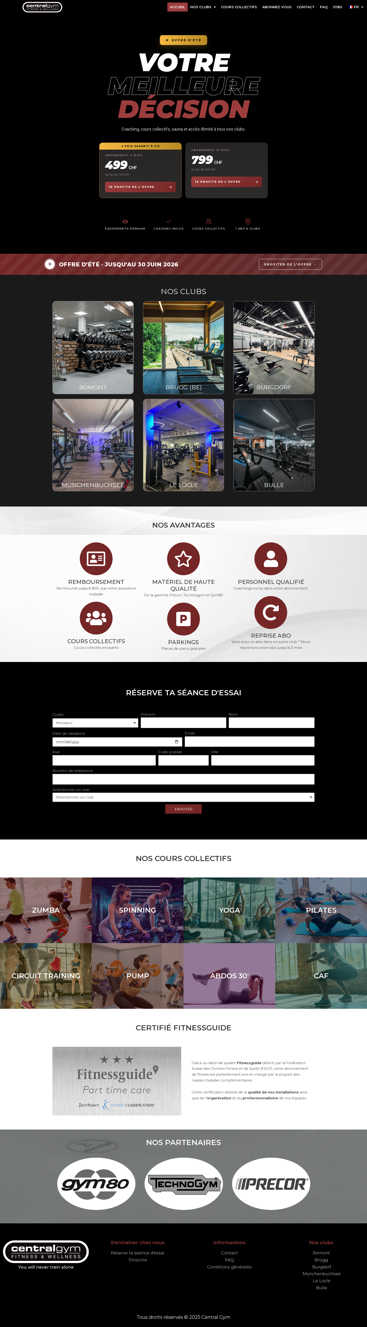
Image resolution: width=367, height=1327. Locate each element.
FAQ (324, 7)
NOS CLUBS (203, 7)
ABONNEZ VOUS (277, 7)
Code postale (170, 752)
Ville (214, 752)
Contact (306, 7)
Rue (56, 752)
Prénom (148, 714)
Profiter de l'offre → (290, 264)
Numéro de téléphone (72, 770)
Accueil (177, 7)
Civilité (58, 714)
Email (190, 733)
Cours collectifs (239, 7)
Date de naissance (68, 733)
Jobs (337, 7)
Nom (233, 714)
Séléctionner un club (71, 789)
